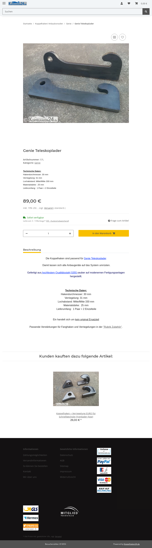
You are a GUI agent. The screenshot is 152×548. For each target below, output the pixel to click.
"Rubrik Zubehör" (112, 327)
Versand (48, 208)
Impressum (66, 471)
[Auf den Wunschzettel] (122, 37)
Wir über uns (30, 477)
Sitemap (64, 466)
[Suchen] (72, 11)
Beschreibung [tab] (32, 249)
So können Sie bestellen (35, 466)
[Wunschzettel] (129, 3)
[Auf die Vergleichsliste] (114, 37)
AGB (62, 460)
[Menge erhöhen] (70, 233)
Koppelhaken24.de (132, 544)
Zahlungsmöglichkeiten (35, 455)
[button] (121, 3)
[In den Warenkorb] (103, 233)
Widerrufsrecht (68, 477)
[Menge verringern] (26, 233)
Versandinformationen (34, 460)
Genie (37, 162)
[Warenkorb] (141, 3)
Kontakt (27, 471)
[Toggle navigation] (4, 2)
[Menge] (48, 233)
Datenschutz (66, 455)
